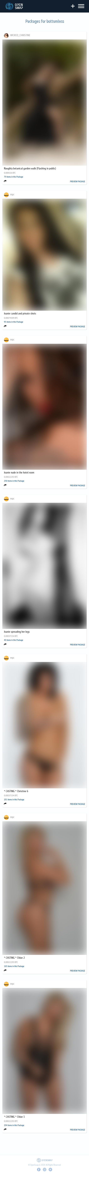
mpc (12, 194)
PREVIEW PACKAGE (77, 181)
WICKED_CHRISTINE (20, 35)
